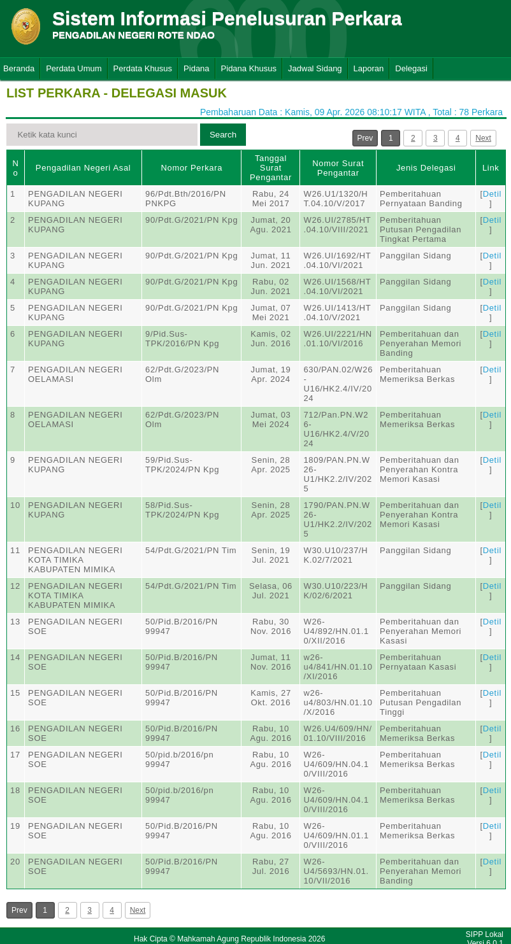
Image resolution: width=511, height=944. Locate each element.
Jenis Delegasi (426, 168)
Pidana (196, 68)
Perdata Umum (73, 68)
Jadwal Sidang (315, 68)
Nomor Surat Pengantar (338, 168)
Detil (492, 194)
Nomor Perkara (191, 168)
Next (483, 138)
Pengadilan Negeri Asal (83, 168)
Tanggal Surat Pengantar (271, 167)
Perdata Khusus (143, 68)
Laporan (369, 68)
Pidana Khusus (249, 68)
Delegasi (411, 68)
